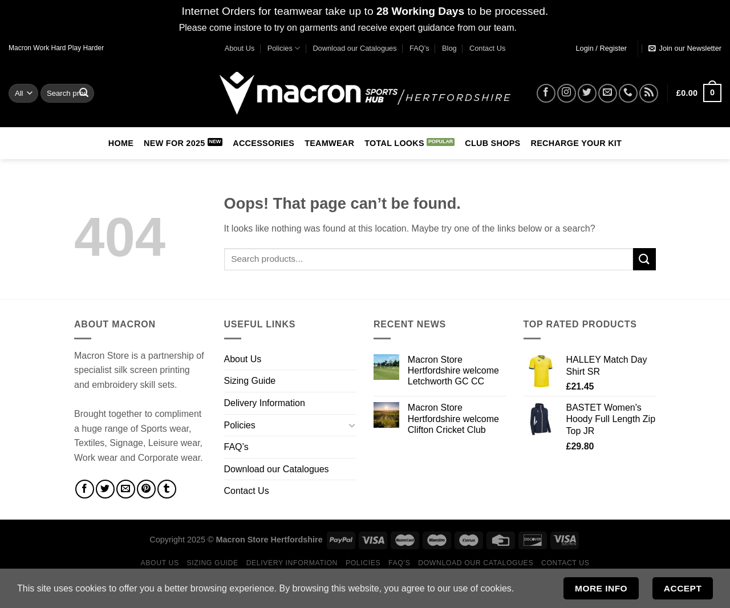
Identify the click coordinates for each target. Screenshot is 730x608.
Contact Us (487, 48)
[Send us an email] (607, 93)
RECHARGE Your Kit (576, 143)
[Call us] (628, 93)
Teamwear (329, 143)
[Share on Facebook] (84, 489)
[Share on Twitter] (105, 489)
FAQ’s (419, 48)
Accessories (263, 143)
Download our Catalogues (354, 48)
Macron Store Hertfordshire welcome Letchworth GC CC (453, 370)
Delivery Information (264, 403)
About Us (240, 48)
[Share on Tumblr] (166, 489)
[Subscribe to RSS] (648, 93)
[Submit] (84, 93)
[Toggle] (351, 425)
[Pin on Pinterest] (146, 489)
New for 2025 (174, 143)
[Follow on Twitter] (587, 93)
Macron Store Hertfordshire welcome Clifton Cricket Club (453, 418)
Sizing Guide (250, 381)
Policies (283, 48)
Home (120, 143)
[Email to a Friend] (125, 489)
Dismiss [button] (535, 28)
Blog (449, 48)
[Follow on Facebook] (546, 93)
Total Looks (394, 143)
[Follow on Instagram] (566, 93)
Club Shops (492, 143)
